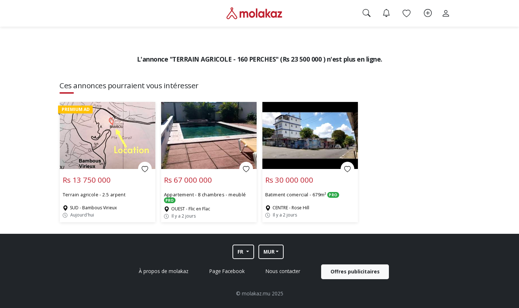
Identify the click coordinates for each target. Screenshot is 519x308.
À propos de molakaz (163, 271)
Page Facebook (227, 271)
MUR (269, 251)
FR (241, 251)
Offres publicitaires (355, 271)
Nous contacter (283, 271)
